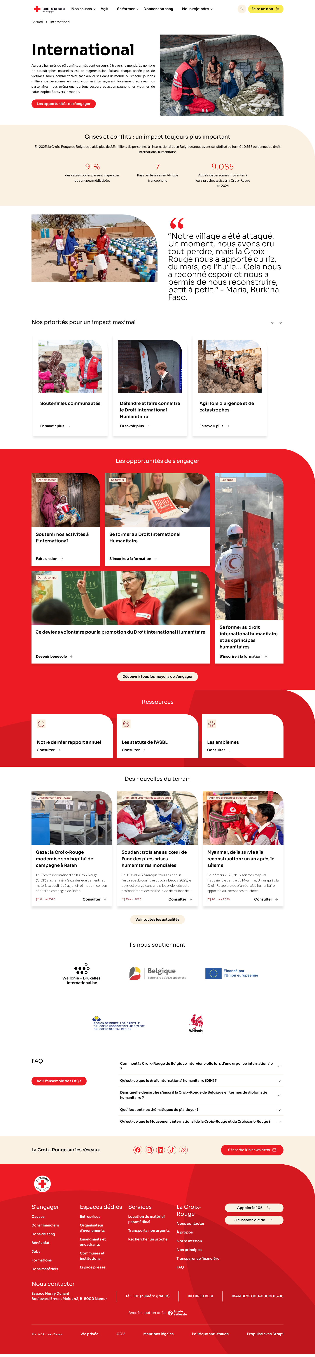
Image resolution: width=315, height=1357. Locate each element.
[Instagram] (148, 1153)
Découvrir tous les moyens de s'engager (157, 676)
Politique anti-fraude (210, 1336)
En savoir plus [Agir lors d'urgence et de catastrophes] (215, 426)
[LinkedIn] (159, 1153)
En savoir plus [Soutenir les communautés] (56, 426)
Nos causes (83, 9)
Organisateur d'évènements (92, 1231)
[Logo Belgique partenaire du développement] (157, 973)
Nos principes (189, 1252)
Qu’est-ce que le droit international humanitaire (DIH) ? (201, 1082)
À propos (185, 1235)
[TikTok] (171, 1153)
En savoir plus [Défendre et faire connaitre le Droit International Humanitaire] (135, 426)
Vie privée (89, 1336)
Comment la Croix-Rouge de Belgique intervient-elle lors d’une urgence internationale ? (201, 1066)
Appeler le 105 (254, 1210)
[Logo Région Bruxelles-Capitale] (119, 1023)
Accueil (37, 22)
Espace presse (93, 1270)
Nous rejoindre (197, 9)
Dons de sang (43, 1237)
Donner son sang (161, 9)
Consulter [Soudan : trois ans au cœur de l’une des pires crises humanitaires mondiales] (180, 899)
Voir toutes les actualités (157, 919)
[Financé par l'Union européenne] (233, 973)
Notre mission (189, 1244)
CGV (121, 1336)
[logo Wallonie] (195, 1023)
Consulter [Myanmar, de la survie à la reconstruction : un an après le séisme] (266, 899)
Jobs (36, 1254)
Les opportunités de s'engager (64, 103)
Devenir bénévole (55, 656)
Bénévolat (40, 1245)
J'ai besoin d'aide (254, 1223)
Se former (128, 9)
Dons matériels (45, 1272)
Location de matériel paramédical (146, 1222)
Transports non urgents (149, 1233)
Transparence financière (198, 1261)
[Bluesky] (182, 1153)
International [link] (60, 22)
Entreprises (90, 1219)
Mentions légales (158, 1336)
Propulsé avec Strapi (265, 1336)
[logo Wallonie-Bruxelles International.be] (81, 973)
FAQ (180, 1270)
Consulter (49, 750)
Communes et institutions (92, 1259)
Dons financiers (45, 1228)
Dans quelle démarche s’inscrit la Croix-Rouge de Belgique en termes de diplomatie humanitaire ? (201, 1096)
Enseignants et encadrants (93, 1245)
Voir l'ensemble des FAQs (59, 1081)
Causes (38, 1219)
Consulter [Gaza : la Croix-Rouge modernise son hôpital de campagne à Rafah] (95, 899)
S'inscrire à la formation (133, 558)
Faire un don (266, 9)
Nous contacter (191, 1226)
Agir (107, 9)
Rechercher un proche (148, 1242)
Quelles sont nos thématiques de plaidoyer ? (201, 1112)
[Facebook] (137, 1153)
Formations (42, 1263)
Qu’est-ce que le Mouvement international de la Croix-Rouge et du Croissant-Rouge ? (201, 1124)
